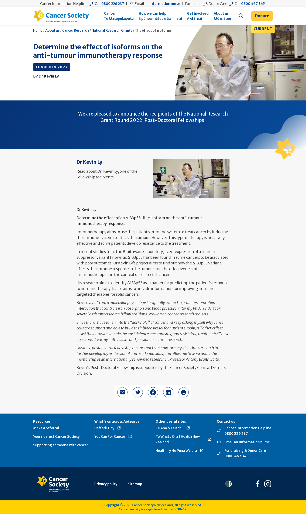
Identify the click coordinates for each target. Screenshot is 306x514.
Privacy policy (105, 484)
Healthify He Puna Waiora (180, 450)
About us (52, 30)
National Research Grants (112, 30)
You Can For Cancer (113, 436)
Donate (262, 15)
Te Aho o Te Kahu (173, 428)
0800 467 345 (253, 3)
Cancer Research (75, 30)
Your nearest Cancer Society (56, 436)
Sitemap (135, 484)
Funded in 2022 (52, 67)
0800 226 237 (112, 3)
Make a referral (46, 428)
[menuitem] (119, 16)
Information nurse (164, 3)
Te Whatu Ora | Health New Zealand (184, 439)
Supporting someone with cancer (60, 445)
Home (37, 30)
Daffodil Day (107, 428)
